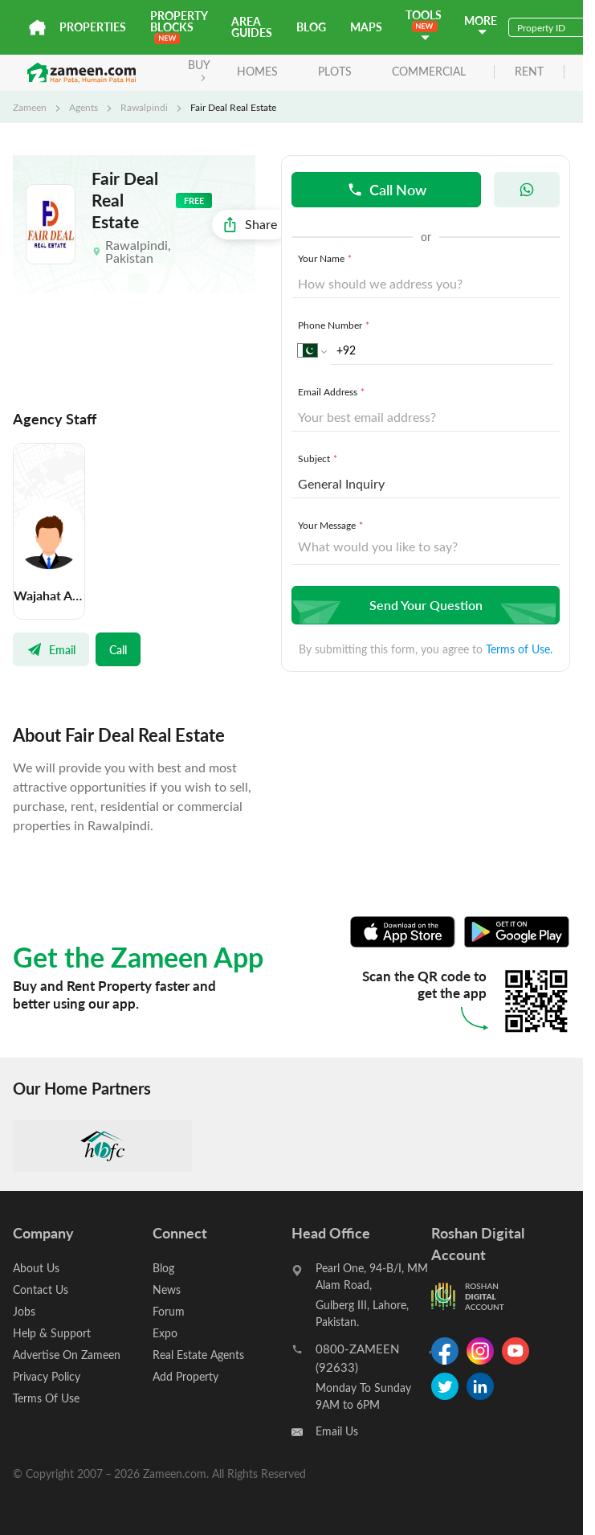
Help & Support (52, 1333)
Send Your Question (423, 605)
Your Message (332, 525)
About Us (36, 1267)
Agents (83, 106)
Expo (165, 1333)
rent (529, 72)
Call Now (386, 189)
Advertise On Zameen (66, 1354)
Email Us (337, 1431)
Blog (311, 27)
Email (50, 649)
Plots (335, 71)
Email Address (333, 391)
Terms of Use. (519, 649)
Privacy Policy (46, 1376)
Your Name (326, 258)
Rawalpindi (144, 106)
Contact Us (40, 1289)
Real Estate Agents (198, 1354)
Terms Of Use (46, 1398)
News (167, 1289)
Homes (257, 71)
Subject (319, 458)
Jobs (24, 1311)
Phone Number (335, 325)
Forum (169, 1311)
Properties (92, 27)
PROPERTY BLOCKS (178, 26)
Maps (366, 27)
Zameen (30, 106)
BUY (199, 69)
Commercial (429, 71)
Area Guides (251, 27)
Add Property (185, 1376)
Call (118, 649)
